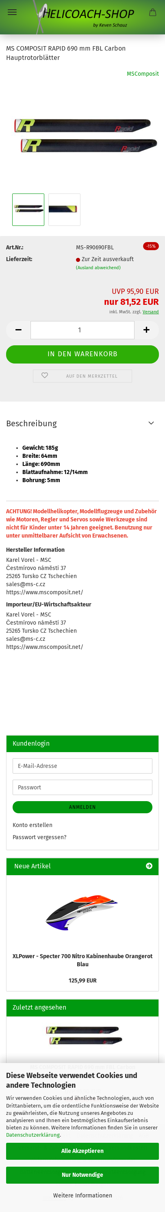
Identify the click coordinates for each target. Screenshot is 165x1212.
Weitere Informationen (82, 1195)
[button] (18, 330)
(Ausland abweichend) (98, 267)
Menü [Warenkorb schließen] (12, 12)
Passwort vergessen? (39, 837)
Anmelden (82, 807)
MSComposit (143, 73)
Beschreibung (31, 423)
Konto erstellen (32, 825)
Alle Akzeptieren (82, 1151)
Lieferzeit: (19, 259)
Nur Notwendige (82, 1175)
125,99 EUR (83, 980)
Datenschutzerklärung (33, 1135)
